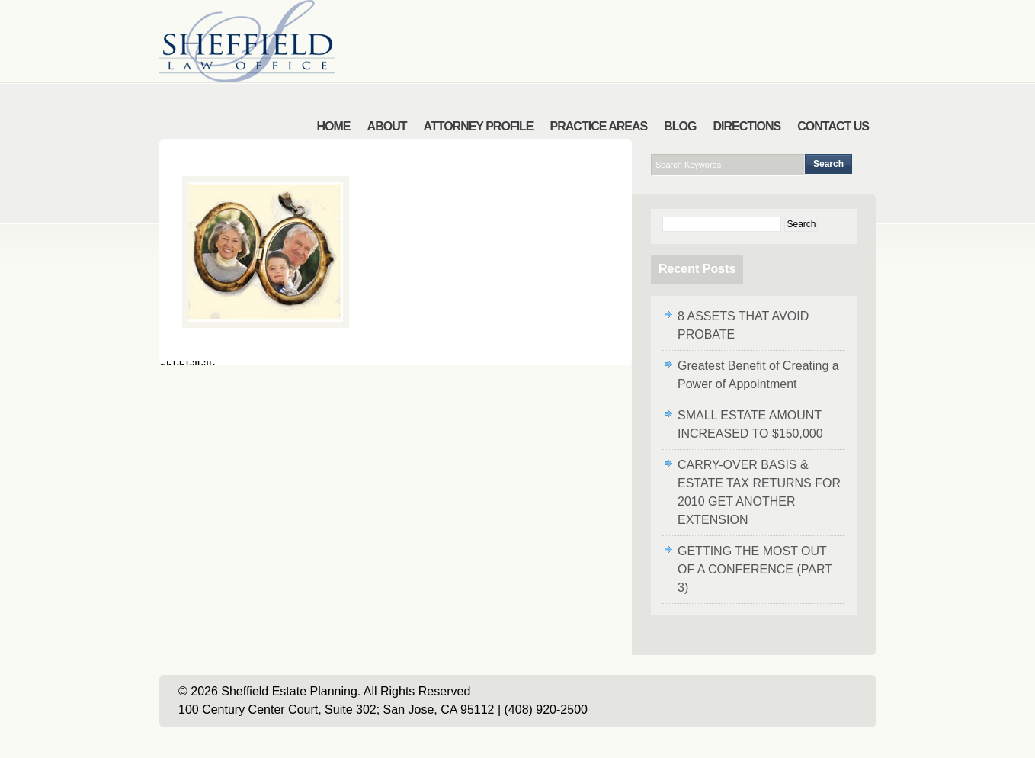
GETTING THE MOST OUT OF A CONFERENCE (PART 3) (755, 569)
